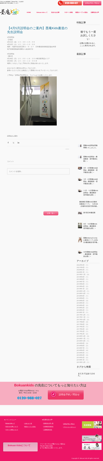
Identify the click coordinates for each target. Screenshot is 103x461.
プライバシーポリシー (69, 427)
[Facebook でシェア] (8, 143)
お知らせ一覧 (28, 423)
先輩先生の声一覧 (48, 423)
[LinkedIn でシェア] (18, 143)
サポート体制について (11, 429)
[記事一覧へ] (50, 213)
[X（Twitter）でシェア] (13, 143)
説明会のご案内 (12, 136)
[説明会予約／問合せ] (92, 3)
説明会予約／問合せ (69, 424)
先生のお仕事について (11, 426)
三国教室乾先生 (47, 429)
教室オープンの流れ (30, 426)
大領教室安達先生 (48, 426)
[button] (71, 3)
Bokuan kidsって (10, 423)
